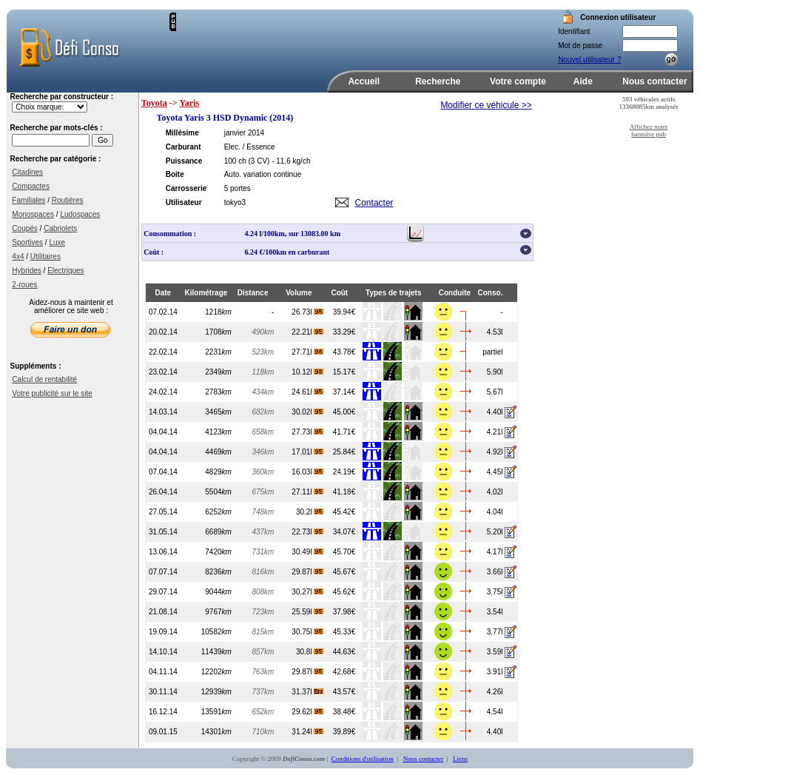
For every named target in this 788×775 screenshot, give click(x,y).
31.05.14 (163, 532)
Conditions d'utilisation (362, 758)
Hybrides (26, 270)
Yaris (190, 103)
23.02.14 (163, 372)
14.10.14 (163, 652)
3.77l (495, 632)
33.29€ (344, 332)
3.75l (495, 592)
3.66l (495, 572)
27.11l (307, 492)
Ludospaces (80, 214)
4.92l (495, 452)
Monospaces (33, 214)
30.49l (307, 552)
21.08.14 (163, 612)
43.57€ (344, 692)
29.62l (307, 712)
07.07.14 (163, 572)
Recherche (437, 81)
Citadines (27, 172)
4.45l (495, 472)
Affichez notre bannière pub (649, 130)
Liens (460, 758)
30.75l (307, 632)
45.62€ (344, 592)
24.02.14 (163, 392)
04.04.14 (163, 432)
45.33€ (344, 632)
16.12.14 (163, 712)
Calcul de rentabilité (44, 379)
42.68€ (344, 672)
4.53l (495, 332)
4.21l (495, 432)
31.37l (307, 692)
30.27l (307, 592)
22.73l (307, 532)
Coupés (24, 228)
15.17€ (344, 372)
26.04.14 (163, 492)
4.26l (495, 692)
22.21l (307, 332)
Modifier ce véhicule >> (485, 105)
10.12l (307, 372)
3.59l (495, 652)
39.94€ (344, 312)
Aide (583, 81)
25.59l (307, 612)
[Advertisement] (349, 35)
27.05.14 (163, 512)
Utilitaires (45, 256)
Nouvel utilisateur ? (589, 60)
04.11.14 (163, 672)
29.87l (307, 572)
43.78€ (344, 352)
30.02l (307, 412)
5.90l (495, 372)
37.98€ (344, 612)
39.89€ (344, 732)
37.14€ (344, 392)
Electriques (65, 270)
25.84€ (344, 452)
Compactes (31, 186)
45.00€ (344, 412)
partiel (492, 352)
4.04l (495, 512)
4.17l (495, 552)
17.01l (307, 452)
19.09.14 (163, 632)
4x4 (18, 256)
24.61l (307, 392)
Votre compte (518, 81)
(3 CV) (259, 161)
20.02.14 (163, 332)
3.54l (495, 612)
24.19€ (344, 472)
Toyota (154, 103)
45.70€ (344, 552)
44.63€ (344, 652)
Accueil (364, 81)
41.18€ (344, 492)
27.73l (307, 432)
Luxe (57, 242)
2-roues (24, 285)
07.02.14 (163, 312)
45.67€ (344, 572)
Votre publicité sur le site (52, 393)
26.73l (307, 312)
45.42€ (344, 512)
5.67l (495, 392)
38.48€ (344, 712)
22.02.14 (163, 352)
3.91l (495, 672)
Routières (68, 200)
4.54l (495, 712)
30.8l (309, 652)
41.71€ (344, 432)
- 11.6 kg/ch (291, 161)
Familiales (28, 200)
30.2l (309, 512)
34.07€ (344, 532)
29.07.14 (163, 592)
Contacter (374, 203)
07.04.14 (163, 472)
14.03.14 (163, 412)
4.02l (495, 492)
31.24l (307, 732)
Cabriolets (60, 228)
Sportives (27, 242)
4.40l (495, 412)
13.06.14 (163, 552)
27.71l (307, 352)
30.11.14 (163, 692)
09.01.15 (163, 732)
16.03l (307, 472)
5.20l (495, 532)
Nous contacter (654, 81)
